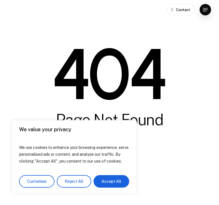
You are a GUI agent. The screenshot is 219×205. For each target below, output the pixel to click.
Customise (36, 181)
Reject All (74, 181)
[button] (205, 10)
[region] (74, 157)
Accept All (111, 181)
